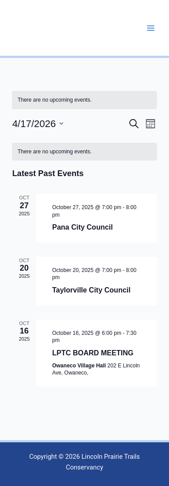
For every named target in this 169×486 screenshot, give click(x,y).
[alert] (84, 152)
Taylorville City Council (91, 290)
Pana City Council (82, 227)
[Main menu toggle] (150, 28)
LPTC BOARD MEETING (92, 353)
